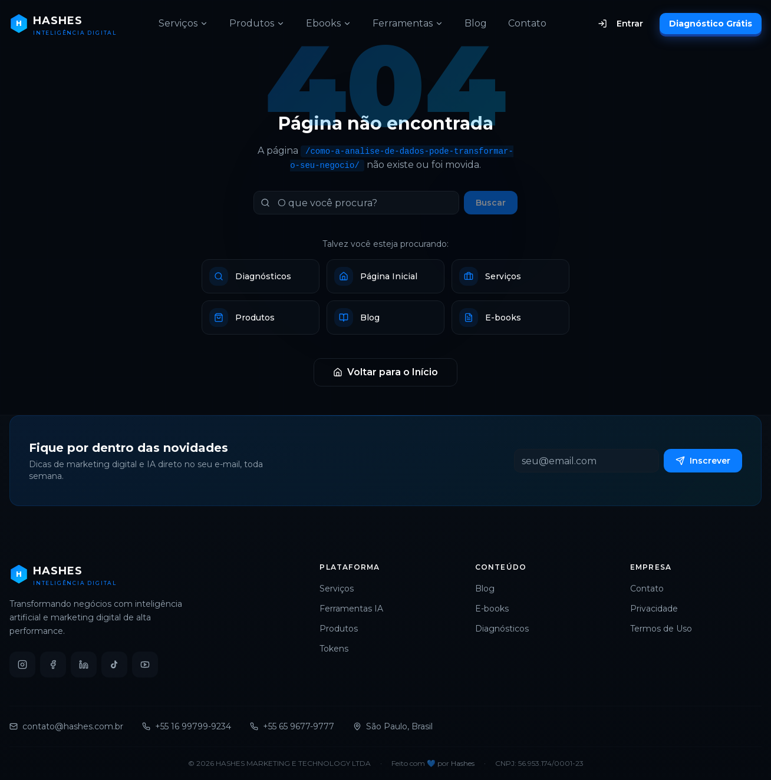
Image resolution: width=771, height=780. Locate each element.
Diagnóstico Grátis (710, 23)
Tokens (338, 648)
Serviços (183, 23)
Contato (527, 23)
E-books (496, 608)
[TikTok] (114, 664)
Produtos (257, 23)
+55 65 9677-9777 (292, 726)
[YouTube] (145, 664)
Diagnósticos (506, 628)
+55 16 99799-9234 (186, 726)
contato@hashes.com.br (66, 726)
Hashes (463, 763)
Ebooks (328, 23)
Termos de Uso (665, 628)
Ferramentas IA (356, 608)
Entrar (620, 23)
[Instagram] (22, 664)
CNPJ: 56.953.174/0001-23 (539, 763)
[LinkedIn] (84, 664)
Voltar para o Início (385, 372)
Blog (475, 23)
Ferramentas (408, 23)
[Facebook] (53, 664)
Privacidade (658, 608)
